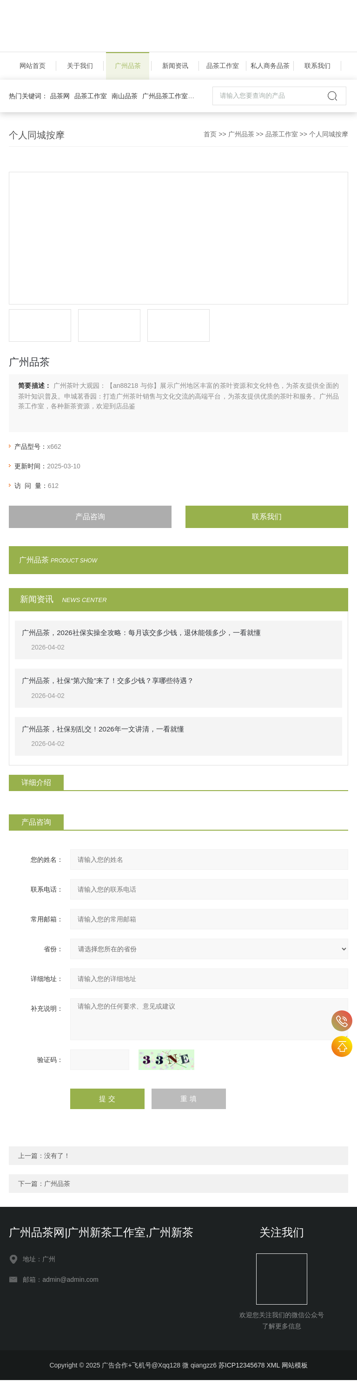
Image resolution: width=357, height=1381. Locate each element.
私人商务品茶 (270, 66)
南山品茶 (125, 96)
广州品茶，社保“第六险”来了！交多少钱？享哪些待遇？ (108, 681)
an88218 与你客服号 (341, 1020)
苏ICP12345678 (241, 1366)
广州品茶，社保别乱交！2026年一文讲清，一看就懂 (103, 729)
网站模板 (295, 1366)
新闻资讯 (175, 66)
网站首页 (33, 66)
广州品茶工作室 (165, 96)
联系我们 (317, 66)
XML (272, 1366)
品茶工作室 (222, 66)
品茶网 (60, 96)
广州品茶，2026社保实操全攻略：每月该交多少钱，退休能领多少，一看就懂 (141, 633)
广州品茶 (128, 66)
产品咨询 (90, 517)
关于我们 (80, 66)
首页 (210, 134)
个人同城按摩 (328, 134)
